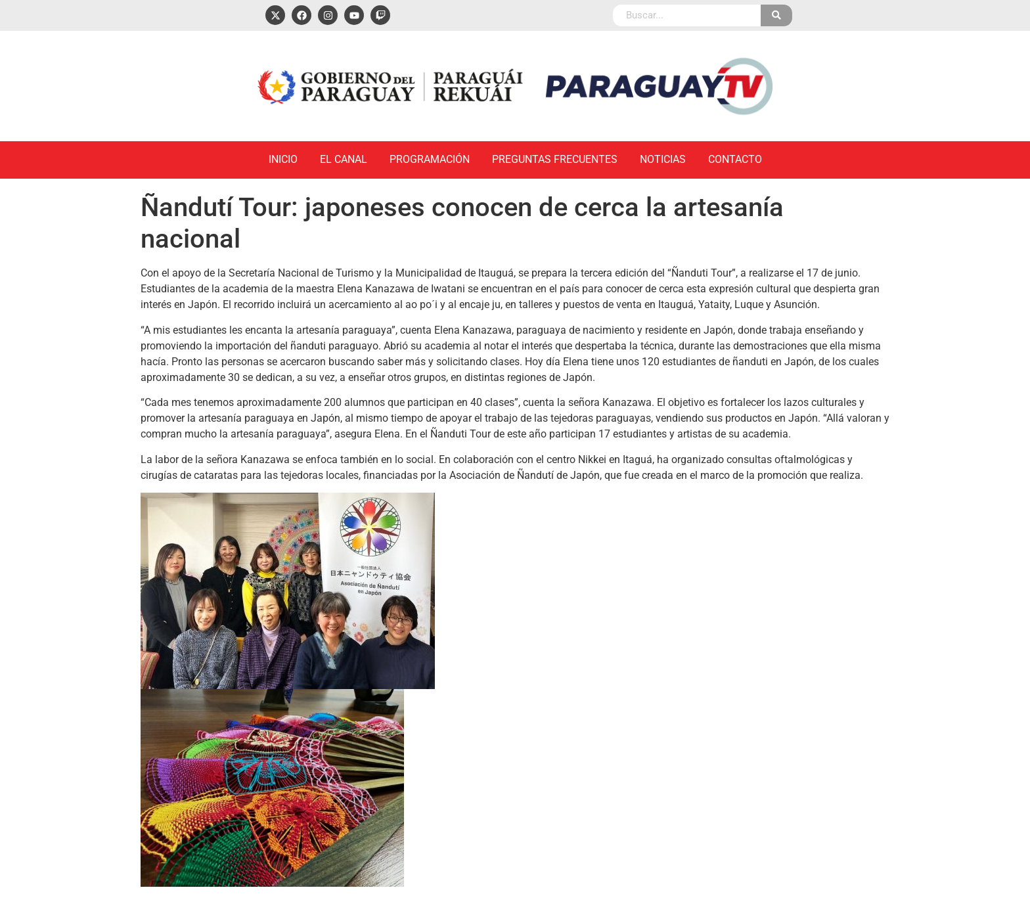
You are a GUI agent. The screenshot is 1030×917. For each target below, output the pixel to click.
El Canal (343, 159)
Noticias (663, 159)
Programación (430, 159)
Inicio (283, 159)
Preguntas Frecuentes (554, 159)
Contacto (735, 159)
